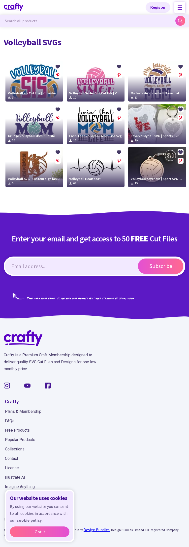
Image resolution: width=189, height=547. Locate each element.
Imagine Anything (20, 486)
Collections (15, 449)
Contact (11, 458)
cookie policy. (29, 520)
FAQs (9, 420)
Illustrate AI (15, 477)
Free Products (17, 430)
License (12, 468)
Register (158, 7)
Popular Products (20, 439)
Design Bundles (97, 529)
